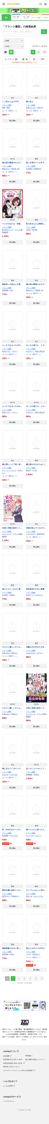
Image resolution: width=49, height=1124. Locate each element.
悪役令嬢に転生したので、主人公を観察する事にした (12, 890)
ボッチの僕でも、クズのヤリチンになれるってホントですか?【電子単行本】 (36, 406)
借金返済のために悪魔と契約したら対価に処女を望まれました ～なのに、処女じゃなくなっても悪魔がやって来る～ (36, 589)
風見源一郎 (15, 169)
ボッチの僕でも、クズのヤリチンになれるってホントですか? (36, 345)
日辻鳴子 (5, 595)
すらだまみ (14, 836)
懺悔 (8, 108)
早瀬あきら (15, 896)
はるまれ (5, 775)
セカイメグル (38, 896)
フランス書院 (6, 105)
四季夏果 (5, 290)
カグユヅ (40, 653)
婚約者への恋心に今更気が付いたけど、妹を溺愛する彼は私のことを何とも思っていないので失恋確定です (12, 284)
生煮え (12, 954)
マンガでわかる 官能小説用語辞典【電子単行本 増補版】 (12, 224)
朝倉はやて (6, 169)
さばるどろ (39, 595)
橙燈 (3, 108)
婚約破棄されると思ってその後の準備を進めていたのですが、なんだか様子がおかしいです (12, 948)
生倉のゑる (6, 653)
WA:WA (35, 230)
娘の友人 (29, 102)
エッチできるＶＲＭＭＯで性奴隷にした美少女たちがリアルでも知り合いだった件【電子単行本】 (12, 406)
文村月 (28, 230)
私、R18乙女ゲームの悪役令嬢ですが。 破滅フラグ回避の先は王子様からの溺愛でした (12, 829)
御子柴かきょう (7, 230)
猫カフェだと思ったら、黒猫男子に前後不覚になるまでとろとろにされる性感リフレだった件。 (36, 829)
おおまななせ (30, 653)
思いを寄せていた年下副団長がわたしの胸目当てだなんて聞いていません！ (36, 163)
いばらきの (14, 775)
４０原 (34, 470)
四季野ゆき (38, 169)
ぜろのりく (30, 351)
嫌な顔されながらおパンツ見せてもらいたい (36, 464)
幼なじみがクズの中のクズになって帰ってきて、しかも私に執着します (36, 948)
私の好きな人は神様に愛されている (36, 224)
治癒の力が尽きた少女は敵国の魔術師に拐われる (36, 647)
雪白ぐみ (29, 896)
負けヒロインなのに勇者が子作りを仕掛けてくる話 (12, 589)
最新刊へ (12, 111)
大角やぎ (40, 108)
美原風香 (5, 836)
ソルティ (14, 351)
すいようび (30, 836)
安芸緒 (12, 595)
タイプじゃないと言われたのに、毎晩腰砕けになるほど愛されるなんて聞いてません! (36, 890)
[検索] (44, 31)
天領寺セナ (36, 954)
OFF (42, 59)
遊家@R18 (40, 534)
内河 (11, 290)
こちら (23, 1039)
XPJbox (36, 775)
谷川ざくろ (30, 595)
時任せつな (6, 351)
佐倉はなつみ (30, 108)
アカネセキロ (30, 534)
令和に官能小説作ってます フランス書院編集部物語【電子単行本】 (36, 708)
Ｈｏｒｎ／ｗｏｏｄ (9, 470)
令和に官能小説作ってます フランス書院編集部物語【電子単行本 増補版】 (12, 528)
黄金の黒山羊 (40, 351)
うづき (28, 954)
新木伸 (28, 470)
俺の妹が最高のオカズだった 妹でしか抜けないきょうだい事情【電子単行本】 (12, 163)
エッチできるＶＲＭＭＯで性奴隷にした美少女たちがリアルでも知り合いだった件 (12, 345)
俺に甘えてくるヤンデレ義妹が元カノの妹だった (12, 768)
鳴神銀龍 (29, 775)
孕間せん (14, 653)
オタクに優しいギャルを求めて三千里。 (12, 647)
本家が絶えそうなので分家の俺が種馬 (36, 528)
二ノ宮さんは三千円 (10, 102)
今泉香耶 (29, 169)
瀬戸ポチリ (6, 896)
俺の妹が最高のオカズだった (36, 284)
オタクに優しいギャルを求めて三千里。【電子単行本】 (12, 708)
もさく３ (38, 836)
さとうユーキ (6, 534)
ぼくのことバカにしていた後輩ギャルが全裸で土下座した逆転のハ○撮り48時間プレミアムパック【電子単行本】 (36, 768)
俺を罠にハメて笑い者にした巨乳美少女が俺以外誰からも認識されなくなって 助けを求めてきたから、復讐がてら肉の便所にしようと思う (12, 464)
